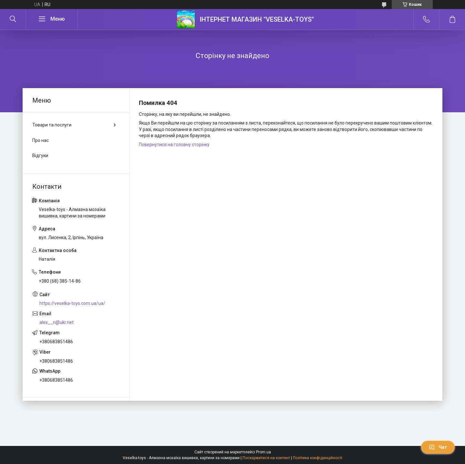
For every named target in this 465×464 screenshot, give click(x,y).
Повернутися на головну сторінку (174, 144)
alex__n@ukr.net (56, 322)
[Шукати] (13, 19)
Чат (438, 447)
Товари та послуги (51, 124)
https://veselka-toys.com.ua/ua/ (72, 303)
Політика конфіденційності (317, 458)
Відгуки (40, 155)
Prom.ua (263, 452)
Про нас (40, 140)
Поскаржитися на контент (266, 458)
